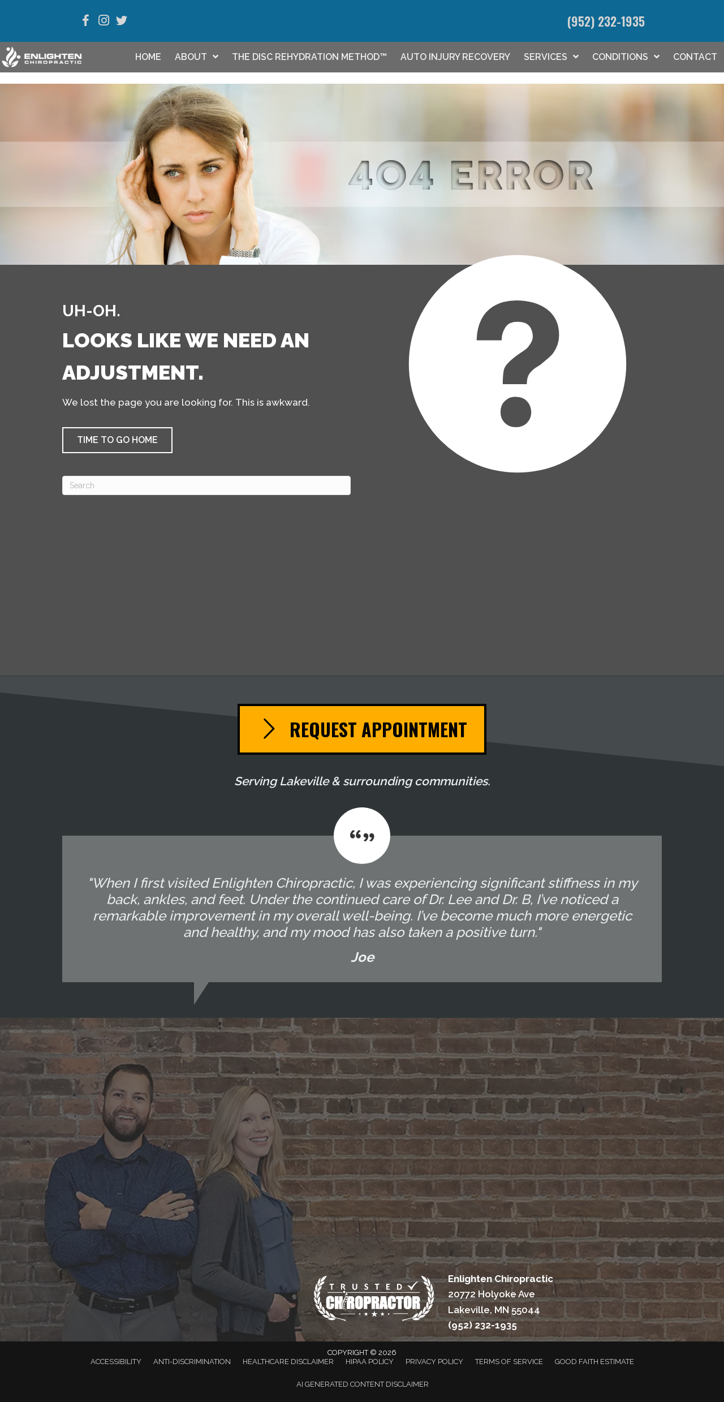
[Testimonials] (362, 894)
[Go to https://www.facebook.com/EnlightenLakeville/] (85, 22)
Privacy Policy (434, 1361)
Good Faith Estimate (594, 1361)
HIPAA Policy (370, 1361)
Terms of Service (509, 1361)
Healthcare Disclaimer (288, 1361)
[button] (117, 440)
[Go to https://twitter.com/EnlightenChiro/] (121, 22)
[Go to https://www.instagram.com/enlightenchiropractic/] (103, 21)
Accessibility (115, 1361)
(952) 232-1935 (606, 21)
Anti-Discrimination (192, 1361)
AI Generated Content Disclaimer (362, 1384)
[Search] (206, 485)
